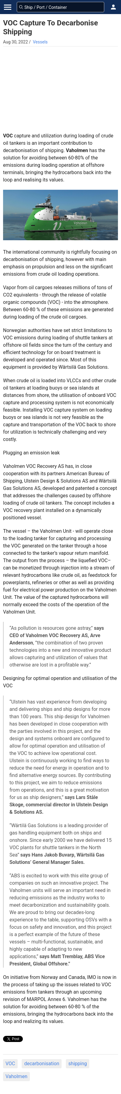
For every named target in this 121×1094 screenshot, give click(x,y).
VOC (10, 1063)
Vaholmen (16, 1076)
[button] (113, 7)
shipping (77, 1063)
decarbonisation (41, 1063)
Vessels (40, 41)
